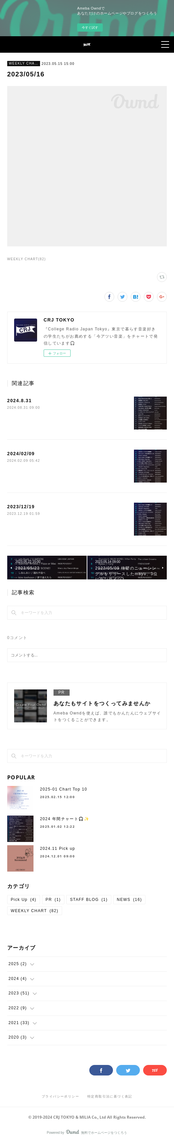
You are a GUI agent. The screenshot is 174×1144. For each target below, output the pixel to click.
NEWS (129, 899)
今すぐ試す (90, 27)
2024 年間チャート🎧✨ (64, 819)
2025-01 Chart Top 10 (63, 789)
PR (53, 899)
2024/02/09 (21, 453)
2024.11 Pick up (57, 848)
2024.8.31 (19, 400)
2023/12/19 (21, 506)
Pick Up (23, 899)
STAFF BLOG (89, 899)
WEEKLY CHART (23, 63)
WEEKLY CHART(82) (26, 259)
